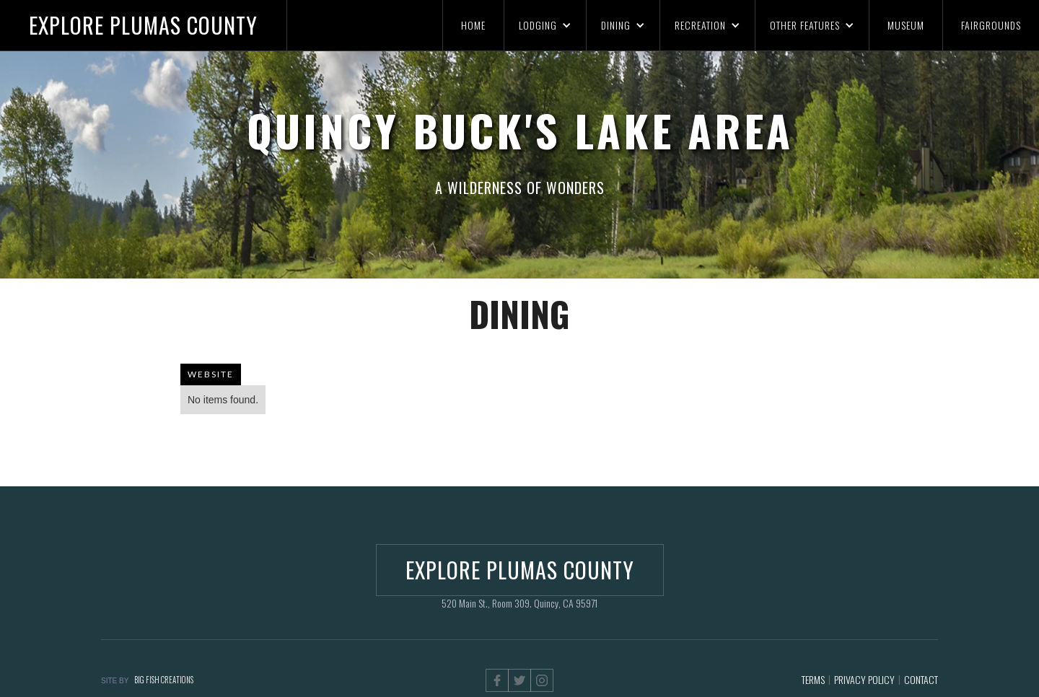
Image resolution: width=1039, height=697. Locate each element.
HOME (473, 24)
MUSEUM (905, 24)
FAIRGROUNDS (991, 24)
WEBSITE (211, 374)
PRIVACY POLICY (864, 679)
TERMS (813, 679)
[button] (545, 25)
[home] (143, 25)
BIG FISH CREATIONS (163, 679)
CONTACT (921, 679)
